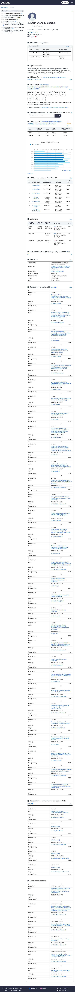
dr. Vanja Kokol (55, 681)
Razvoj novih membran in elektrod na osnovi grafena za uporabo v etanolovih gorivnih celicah (61, 366)
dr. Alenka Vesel (55, 471)
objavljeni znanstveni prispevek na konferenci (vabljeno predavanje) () (13, 24)
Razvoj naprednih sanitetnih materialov (59, 659)
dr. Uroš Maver (55, 340)
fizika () (5, 116)
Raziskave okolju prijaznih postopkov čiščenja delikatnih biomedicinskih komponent (59, 547)
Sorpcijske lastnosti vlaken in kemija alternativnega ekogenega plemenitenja (60, 785)
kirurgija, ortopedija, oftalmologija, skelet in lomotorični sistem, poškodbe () (13, 143)
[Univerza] (42, 116)
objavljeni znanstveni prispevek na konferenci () (13, 27)
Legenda (53, 287)
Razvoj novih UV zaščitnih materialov (58, 610)
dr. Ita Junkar (55, 419)
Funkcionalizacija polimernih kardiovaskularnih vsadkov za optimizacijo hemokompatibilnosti (61, 465)
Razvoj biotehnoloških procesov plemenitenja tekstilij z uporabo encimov (60, 738)
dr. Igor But (54, 633)
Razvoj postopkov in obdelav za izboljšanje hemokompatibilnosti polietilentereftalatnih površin (60, 644)
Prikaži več (66, 170)
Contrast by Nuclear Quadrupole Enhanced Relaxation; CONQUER (60, 924)
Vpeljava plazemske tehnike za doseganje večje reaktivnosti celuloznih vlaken (60, 706)
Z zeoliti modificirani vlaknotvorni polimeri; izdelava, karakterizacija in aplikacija (61, 481)
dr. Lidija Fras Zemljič (36, 205)
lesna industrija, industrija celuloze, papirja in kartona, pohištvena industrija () (13, 126)
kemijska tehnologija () (10, 123)
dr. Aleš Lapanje (55, 404)
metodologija (44, 85)
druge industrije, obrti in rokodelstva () (10, 129)
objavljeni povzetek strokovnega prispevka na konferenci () (10, 45)
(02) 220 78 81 (33, 32)
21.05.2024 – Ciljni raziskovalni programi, (53, 107)
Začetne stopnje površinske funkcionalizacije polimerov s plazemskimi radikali (59, 350)
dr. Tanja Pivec (36, 189)
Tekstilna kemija (56, 826)
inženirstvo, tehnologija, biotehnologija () (10, 120)
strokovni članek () (11, 19)
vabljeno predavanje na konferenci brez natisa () (11, 101)
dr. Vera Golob (55, 743)
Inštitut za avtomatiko (57, 271)
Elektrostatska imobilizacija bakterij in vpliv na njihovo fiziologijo (61, 398)
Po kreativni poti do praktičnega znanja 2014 (60, 970)
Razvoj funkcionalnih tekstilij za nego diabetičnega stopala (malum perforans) (61, 497)
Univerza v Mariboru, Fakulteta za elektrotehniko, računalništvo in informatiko (60, 267)
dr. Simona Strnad (56, 760)
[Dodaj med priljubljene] (72, 11)
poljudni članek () (10, 21)
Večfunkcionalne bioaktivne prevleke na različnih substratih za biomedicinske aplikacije (61, 383)
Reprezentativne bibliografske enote (54, 77)
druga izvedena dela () (12, 104)
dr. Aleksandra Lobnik (57, 816)
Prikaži (58, 116)
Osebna (30, 79)
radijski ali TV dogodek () (12, 91)
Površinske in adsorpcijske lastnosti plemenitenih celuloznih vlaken (61, 769)
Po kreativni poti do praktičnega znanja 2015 (60, 939)
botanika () (6, 155)
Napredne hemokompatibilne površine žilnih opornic (59, 413)
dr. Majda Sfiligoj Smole (58, 600)
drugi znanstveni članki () (13, 17)
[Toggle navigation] (72, 3)
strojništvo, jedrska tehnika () (12, 134)
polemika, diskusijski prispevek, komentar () (13, 57)
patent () (8, 86)
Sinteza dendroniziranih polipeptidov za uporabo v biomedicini (58, 579)
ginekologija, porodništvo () (11, 159)
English (43, 988)
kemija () (6, 114)
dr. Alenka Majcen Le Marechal (60, 857)
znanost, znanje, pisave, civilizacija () (13, 147)
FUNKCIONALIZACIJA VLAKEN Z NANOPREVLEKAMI (60, 595)
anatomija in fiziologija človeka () (13, 157)
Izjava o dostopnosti (15, 990)
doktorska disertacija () (12, 69)
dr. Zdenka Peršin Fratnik (36, 209)
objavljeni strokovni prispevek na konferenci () (13, 31)
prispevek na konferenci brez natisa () (12, 98)
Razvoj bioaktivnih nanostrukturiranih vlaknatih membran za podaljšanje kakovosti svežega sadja (61, 296)
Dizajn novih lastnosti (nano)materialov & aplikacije (59, 811)
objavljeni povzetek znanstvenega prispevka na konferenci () (11, 41)
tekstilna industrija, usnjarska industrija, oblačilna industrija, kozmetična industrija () (11, 111)
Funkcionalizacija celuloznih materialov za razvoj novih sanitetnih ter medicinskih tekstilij (61, 530)
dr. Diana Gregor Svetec (58, 727)
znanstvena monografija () (13, 62)
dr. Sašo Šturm (55, 454)
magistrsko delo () (11, 71)
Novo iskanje (4, 7)
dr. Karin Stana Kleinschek (58, 487)
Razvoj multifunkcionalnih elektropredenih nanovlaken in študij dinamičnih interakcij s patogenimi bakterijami (60, 430)
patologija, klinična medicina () (12, 150)
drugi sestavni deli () (11, 60)
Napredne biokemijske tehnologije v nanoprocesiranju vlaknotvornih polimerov (61, 675)
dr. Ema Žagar (55, 585)
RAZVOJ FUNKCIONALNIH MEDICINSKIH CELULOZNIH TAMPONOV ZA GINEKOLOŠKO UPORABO (60, 626)
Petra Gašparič (36, 185)
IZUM (5, 988)
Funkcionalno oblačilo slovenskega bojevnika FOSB (61, 690)
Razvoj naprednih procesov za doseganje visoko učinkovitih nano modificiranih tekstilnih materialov (61, 563)
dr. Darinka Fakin (56, 615)
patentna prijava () (11, 84)
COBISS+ (38, 79)
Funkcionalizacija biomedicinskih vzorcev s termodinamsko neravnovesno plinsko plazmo (60, 514)
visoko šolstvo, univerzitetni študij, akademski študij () (13, 136)
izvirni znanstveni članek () (14, 13)
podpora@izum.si (62, 990)
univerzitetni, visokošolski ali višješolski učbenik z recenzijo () (12, 64)
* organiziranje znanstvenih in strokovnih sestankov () (13, 93)
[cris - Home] (5, 2)
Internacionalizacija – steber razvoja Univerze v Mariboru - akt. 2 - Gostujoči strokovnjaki (61, 955)
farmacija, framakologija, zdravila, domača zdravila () (13, 139)
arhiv (66, 107)
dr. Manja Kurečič (56, 303)
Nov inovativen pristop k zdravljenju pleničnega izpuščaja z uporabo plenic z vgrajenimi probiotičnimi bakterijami (61, 333)
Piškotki (6, 990)
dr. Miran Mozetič (56, 520)
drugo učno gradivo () (12, 67)
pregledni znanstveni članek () (14, 15)
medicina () (7, 132)
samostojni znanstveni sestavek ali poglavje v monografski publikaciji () (13, 49)
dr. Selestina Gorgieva (57, 322)
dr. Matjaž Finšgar (56, 389)
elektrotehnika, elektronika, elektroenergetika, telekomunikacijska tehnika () (12, 162)
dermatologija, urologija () (11, 152)
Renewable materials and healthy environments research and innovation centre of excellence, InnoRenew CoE (60, 890)
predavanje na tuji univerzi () (14, 96)
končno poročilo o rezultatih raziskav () (12, 75)
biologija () (6, 118)
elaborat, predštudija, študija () (12, 78)
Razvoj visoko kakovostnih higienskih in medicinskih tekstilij (60, 722)
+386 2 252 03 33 (62, 988)
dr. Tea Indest (36, 201)
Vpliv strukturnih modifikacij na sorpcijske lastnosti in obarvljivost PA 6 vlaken (61, 754)
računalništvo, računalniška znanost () (13, 166)
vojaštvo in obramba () (9, 153)
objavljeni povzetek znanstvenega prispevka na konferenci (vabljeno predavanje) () (12, 35)
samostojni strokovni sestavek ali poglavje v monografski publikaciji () (13, 54)
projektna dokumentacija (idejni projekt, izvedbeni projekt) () (13, 81)
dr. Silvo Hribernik (36, 197)
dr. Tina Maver (36, 193)
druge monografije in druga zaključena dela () (12, 88)
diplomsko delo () (11, 72)
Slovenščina (33, 988)
